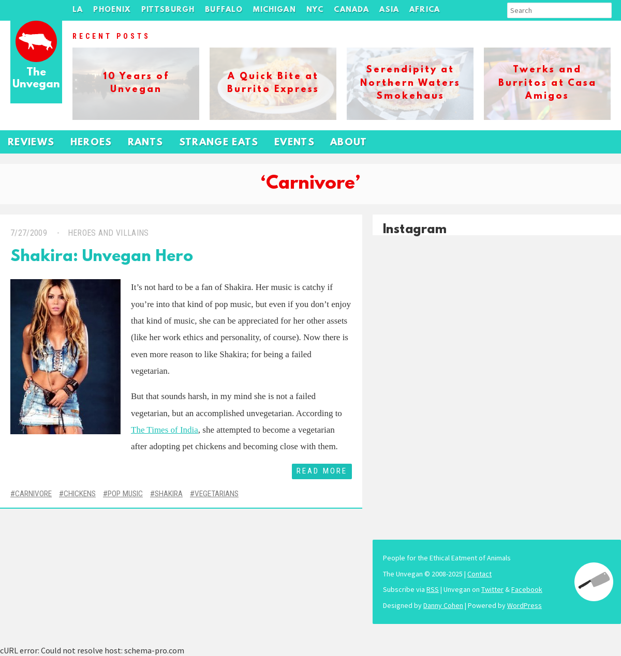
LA (77, 10)
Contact (479, 573)
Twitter (492, 589)
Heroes (91, 143)
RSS (432, 589)
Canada (351, 10)
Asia (389, 10)
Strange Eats (219, 143)
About (348, 143)
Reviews (31, 143)
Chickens (80, 493)
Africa (424, 10)
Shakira (169, 493)
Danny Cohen (443, 605)
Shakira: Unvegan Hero (101, 257)
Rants (146, 143)
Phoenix (111, 10)
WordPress (524, 605)
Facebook (526, 589)
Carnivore (33, 493)
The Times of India (164, 430)
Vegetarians (217, 493)
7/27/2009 (28, 233)
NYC (315, 10)
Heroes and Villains (108, 233)
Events (294, 143)
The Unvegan (36, 79)
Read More (322, 471)
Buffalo (224, 10)
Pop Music (125, 493)
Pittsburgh (168, 10)
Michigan (274, 10)
